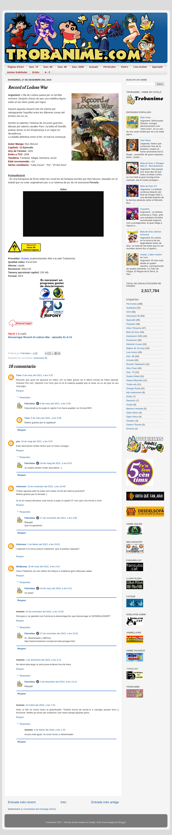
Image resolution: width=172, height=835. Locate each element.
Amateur (130, 420)
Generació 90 (40, 358)
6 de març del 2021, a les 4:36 (46, 418)
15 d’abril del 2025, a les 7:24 (40, 705)
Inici (63, 802)
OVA (128, 312)
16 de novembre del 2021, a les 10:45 (46, 486)
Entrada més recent (22, 802)
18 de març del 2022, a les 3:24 (44, 566)
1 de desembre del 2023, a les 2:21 (43, 660)
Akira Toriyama (133, 328)
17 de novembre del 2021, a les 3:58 (58, 518)
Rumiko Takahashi (135, 364)
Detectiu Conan (134, 344)
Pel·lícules (109, 66)
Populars (130, 324)
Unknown (21, 486)
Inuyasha (144, 209)
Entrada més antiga (105, 802)
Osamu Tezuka (133, 424)
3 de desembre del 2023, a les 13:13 (58, 681)
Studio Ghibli (132, 376)
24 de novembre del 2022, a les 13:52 (45, 611)
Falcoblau (30, 403)
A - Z (47, 72)
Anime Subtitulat (17, 72)
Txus (19, 375)
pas (18, 441)
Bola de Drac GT (148, 186)
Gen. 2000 (78, 66)
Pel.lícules (131, 304)
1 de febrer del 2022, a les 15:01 (43, 544)
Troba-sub (131, 384)
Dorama (130, 428)
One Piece (145, 140)
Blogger (122, 822)
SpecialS (157, 66)
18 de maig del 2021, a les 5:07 (37, 441)
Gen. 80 (47, 66)
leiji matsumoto (133, 392)
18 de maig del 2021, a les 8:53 (56, 463)
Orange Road (133, 388)
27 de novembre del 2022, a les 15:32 (59, 633)
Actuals (93, 66)
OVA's (124, 66)
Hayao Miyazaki (134, 380)
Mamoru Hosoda (134, 408)
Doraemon (131, 340)
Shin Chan (145, 117)
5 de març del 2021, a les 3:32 (38, 375)
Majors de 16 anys (135, 348)
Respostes (25, 397)
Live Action (140, 66)
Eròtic (35, 72)
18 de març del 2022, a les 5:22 (56, 588)
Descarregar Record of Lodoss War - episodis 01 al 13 (40, 337)
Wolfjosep (21, 566)
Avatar (129, 404)
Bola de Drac (132, 332)
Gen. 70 (33, 66)
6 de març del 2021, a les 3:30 (55, 403)
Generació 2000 (134, 336)
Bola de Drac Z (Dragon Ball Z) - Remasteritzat (152, 164)
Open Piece (132, 416)
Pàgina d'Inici (16, 66)
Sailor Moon (132, 412)
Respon (20, 390)
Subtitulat (131, 308)
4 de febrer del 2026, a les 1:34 (49, 730)
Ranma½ (131, 400)
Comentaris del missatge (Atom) (40, 809)
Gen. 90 (62, 66)
